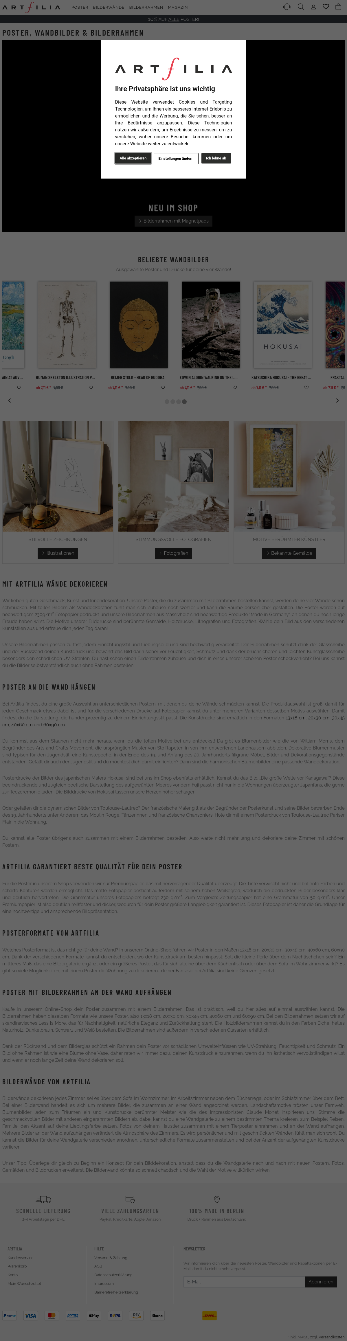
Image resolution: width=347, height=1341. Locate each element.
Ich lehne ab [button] (216, 158)
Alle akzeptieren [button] (133, 158)
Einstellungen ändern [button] (176, 158)
